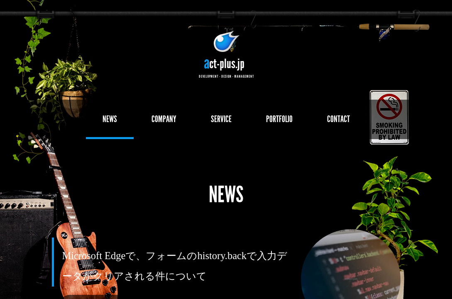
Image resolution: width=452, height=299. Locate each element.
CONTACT (338, 119)
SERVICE (221, 119)
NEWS (110, 119)
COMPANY (163, 119)
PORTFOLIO (279, 119)
